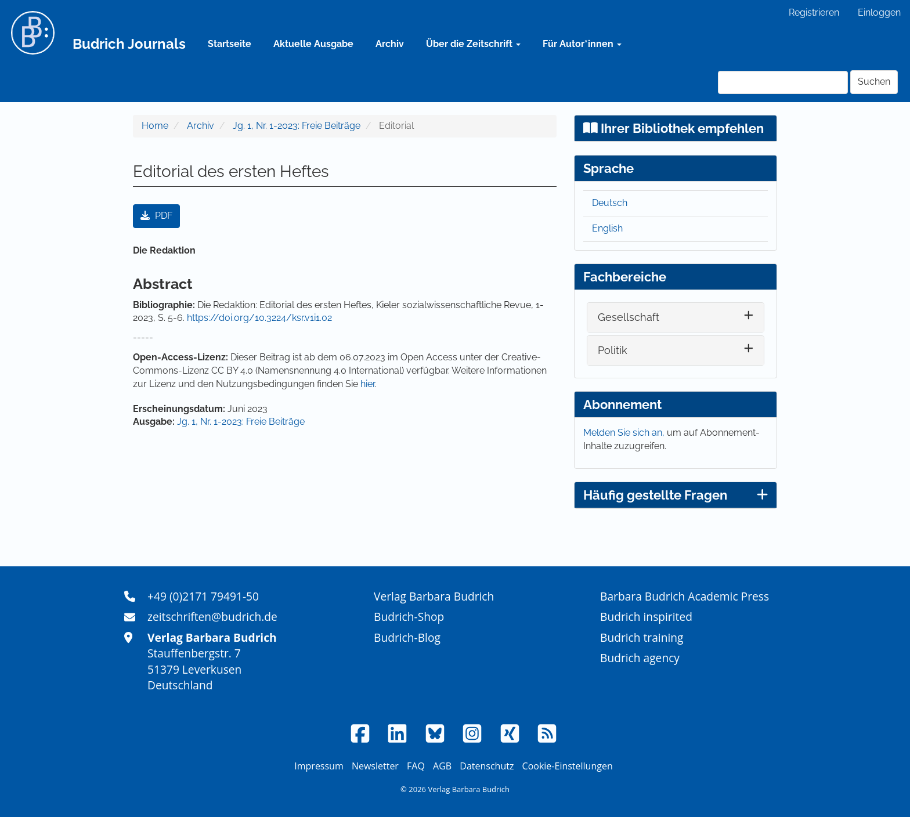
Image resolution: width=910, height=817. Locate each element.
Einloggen (879, 12)
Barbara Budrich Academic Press (684, 596)
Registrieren (814, 12)
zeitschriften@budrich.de (212, 616)
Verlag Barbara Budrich (434, 596)
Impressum (318, 766)
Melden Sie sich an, (625, 432)
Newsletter (375, 766)
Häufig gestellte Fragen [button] (675, 495)
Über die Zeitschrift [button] (473, 43)
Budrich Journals (129, 43)
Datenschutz (487, 766)
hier (367, 383)
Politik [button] (612, 350)
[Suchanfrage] (783, 82)
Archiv (389, 43)
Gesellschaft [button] (628, 317)
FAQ (416, 766)
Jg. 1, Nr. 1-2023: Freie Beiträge (296, 125)
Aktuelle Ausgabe (313, 43)
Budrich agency (640, 658)
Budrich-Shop (409, 616)
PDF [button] (156, 215)
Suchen (874, 81)
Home (155, 125)
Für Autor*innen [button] (582, 43)
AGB (442, 766)
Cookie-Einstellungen (567, 766)
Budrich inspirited (646, 616)
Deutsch (609, 202)
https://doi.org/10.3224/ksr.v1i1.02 (259, 317)
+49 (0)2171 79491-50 (203, 596)
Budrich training (642, 637)
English (607, 228)
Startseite (229, 43)
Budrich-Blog (407, 637)
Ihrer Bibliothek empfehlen (673, 128)
